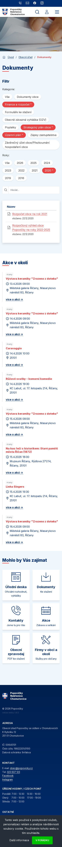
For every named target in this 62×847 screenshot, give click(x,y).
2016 (21, 178)
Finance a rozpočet (18, 104)
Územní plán (14, 135)
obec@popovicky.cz (21, 768)
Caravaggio (14, 348)
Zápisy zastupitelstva (43, 135)
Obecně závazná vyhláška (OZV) (25, 119)
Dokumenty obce (28, 97)
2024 (47, 163)
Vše (7, 97)
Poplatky (10, 127)
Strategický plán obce (38, 127)
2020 (49, 170)
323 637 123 (13, 772)
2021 (35, 170)
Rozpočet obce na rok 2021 (29, 214)
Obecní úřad (25, 57)
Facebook (8, 775)
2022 (21, 170)
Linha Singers (15, 486)
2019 (8, 178)
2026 (20, 163)
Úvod (11, 57)
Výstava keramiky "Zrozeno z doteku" (32, 278)
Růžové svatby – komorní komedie (29, 378)
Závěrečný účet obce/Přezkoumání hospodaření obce (27, 145)
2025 (33, 163)
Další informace (19, 840)
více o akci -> (14, 299)
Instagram (7, 779)
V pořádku (42, 840)
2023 (8, 170)
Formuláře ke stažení (18, 112)
